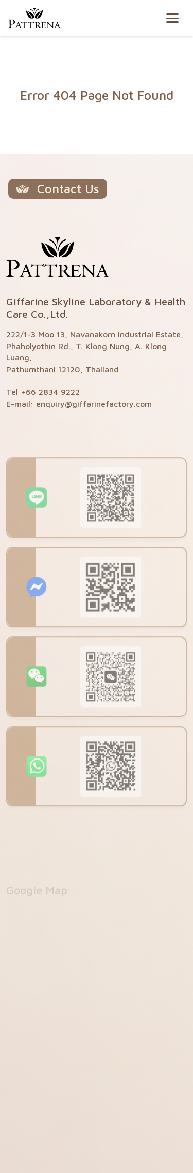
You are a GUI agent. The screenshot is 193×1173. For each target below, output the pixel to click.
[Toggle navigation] (172, 18)
